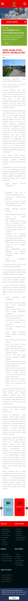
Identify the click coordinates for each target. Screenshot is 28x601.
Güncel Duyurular (6, 535)
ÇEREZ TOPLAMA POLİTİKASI (7, 575)
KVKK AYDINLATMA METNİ (7, 581)
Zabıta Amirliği (5, 554)
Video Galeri (4, 544)
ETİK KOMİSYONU (6, 577)
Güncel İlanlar (5, 537)
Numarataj (18, 533)
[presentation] (1, 508)
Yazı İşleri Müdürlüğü (7, 556)
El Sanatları (18, 556)
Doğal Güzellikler (20, 565)
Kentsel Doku (19, 562)
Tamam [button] (14, 598)
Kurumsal (6, 14)
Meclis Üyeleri (5, 533)
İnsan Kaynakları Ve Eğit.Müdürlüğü (7, 558)
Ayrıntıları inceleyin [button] (21, 594)
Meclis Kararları (5, 529)
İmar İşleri (18, 529)
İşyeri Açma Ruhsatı (20, 537)
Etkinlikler (4, 539)
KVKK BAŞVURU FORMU (7, 579)
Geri (24, 14)
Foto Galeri (4, 541)
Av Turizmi (18, 558)
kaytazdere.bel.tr (10, 197)
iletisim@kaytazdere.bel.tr (18, 463)
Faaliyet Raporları (6, 531)
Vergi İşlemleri (19, 535)
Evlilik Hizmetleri (19, 539)
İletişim (7, 43)
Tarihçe (17, 554)
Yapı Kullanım (19, 531)
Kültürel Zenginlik (20, 560)
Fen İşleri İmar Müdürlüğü (7, 560)
